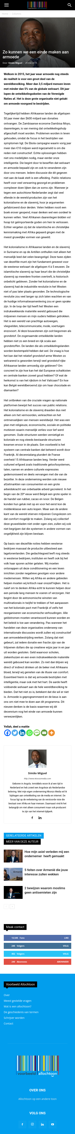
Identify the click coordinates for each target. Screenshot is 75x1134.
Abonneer (63, 961)
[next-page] (12, 906)
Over (7, 995)
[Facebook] (7, 732)
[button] (69, 5)
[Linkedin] (22, 732)
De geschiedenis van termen (21, 1012)
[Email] (44, 732)
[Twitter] (14, 732)
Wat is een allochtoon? (17, 1006)
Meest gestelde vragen (17, 1001)
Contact (8, 1023)
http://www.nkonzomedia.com (37, 778)
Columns (16, 13)
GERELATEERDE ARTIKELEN (23, 835)
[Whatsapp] (29, 732)
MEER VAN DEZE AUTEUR (22, 841)
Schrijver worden (14, 1018)
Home (5, 13)
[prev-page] (6, 906)
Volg (66, 945)
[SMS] (37, 732)
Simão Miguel (15, 62)
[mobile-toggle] (6, 5)
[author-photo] (37, 767)
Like (66, 937)
